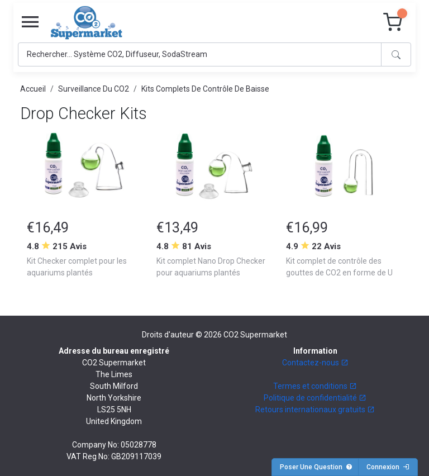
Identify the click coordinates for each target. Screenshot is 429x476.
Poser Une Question (316, 467)
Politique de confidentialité (315, 397)
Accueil (33, 88)
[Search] (200, 54)
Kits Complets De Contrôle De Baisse (205, 88)
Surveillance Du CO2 (93, 88)
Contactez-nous (315, 362)
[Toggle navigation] (30, 22)
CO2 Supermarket (255, 334)
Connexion (387, 467)
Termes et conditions (315, 386)
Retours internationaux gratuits (315, 409)
